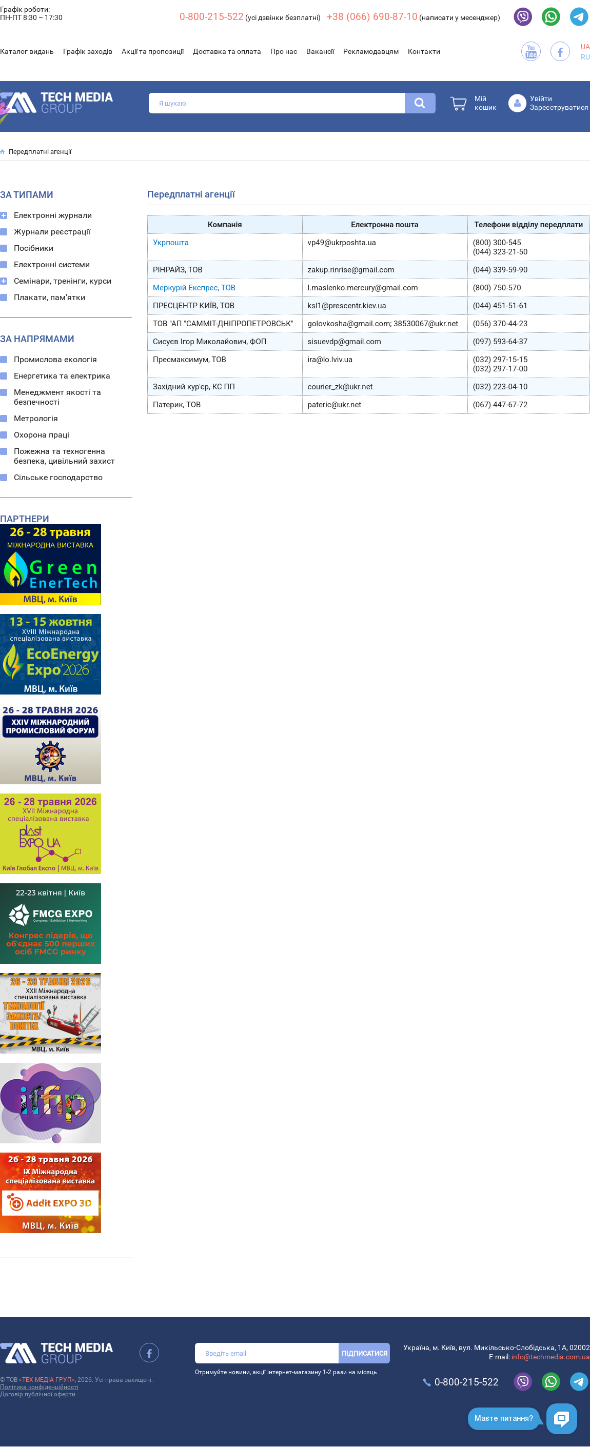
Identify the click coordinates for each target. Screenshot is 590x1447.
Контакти (424, 51)
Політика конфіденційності (39, 1387)
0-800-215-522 (212, 17)
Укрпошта (171, 242)
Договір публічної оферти (37, 1394)
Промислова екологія (55, 359)
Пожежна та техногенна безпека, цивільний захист (64, 456)
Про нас (283, 51)
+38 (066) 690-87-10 (372, 17)
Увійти (541, 98)
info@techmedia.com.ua (551, 1357)
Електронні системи (52, 264)
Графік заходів (87, 51)
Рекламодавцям (371, 51)
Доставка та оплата (227, 51)
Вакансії (320, 51)
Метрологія (36, 418)
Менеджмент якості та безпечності (57, 397)
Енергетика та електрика (62, 376)
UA (585, 47)
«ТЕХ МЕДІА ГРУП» (47, 1379)
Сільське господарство (58, 477)
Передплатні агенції (40, 151)
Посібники (33, 248)
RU (585, 57)
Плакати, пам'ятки (49, 297)
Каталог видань (27, 51)
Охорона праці (41, 435)
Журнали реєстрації (52, 231)
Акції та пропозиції (153, 51)
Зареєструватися (559, 107)
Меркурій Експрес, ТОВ (194, 287)
